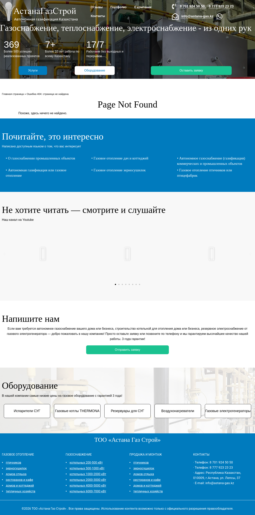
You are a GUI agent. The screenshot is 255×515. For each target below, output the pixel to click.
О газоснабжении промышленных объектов (41, 158)
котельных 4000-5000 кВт (88, 485)
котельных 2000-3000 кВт (88, 480)
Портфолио (118, 7)
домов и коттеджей (20, 485)
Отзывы (97, 7)
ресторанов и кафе (19, 480)
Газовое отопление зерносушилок (120, 170)
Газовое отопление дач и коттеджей (121, 158)
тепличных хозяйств (20, 491)
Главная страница (13, 94)
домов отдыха (16, 474)
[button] (4, 254)
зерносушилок (16, 468)
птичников (13, 462)
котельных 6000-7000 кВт (88, 491)
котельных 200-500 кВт (86, 462)
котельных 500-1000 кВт (87, 468)
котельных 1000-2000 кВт (88, 474)
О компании (142, 7)
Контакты (98, 16)
